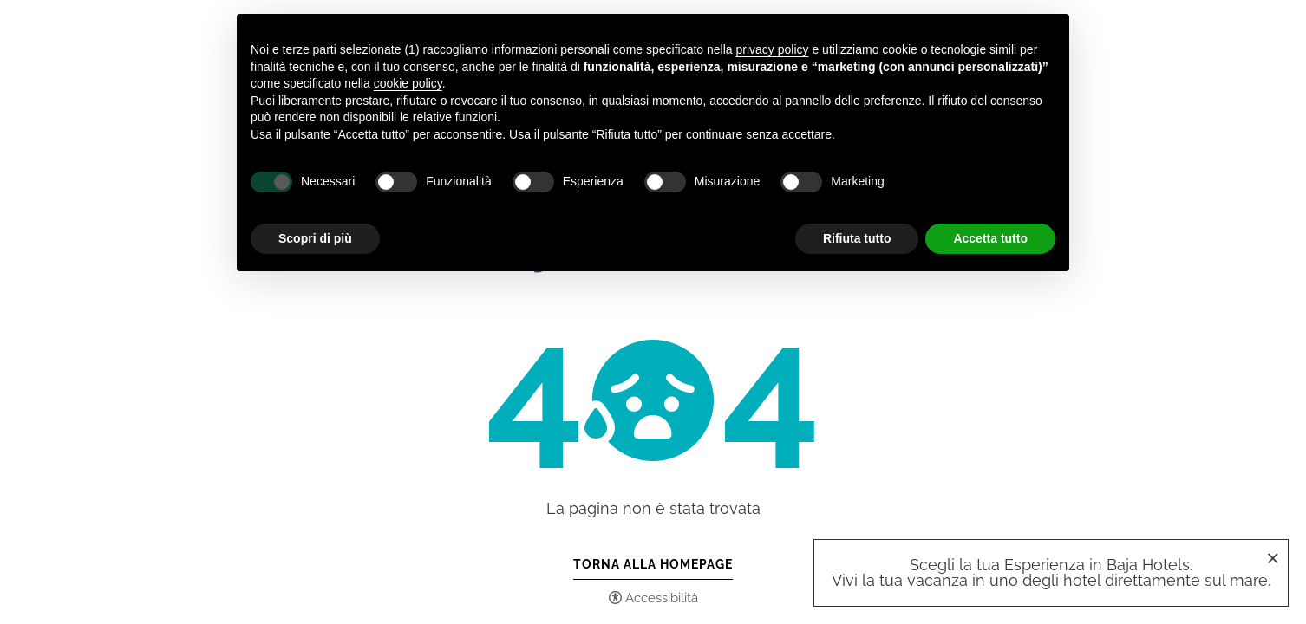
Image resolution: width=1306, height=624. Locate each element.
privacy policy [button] (772, 49)
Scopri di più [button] (315, 238)
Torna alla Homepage (653, 564)
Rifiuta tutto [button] (857, 238)
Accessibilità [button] (661, 598)
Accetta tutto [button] (990, 238)
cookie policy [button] (408, 83)
